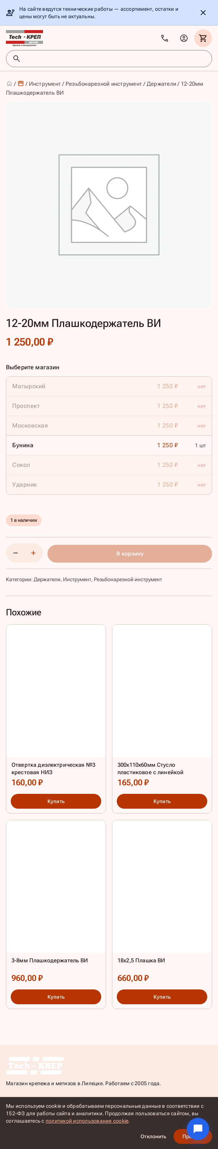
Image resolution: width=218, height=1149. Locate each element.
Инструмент (45, 84)
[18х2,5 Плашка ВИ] (162, 903)
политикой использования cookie (87, 1121)
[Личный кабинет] (184, 38)
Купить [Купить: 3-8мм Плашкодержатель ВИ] (56, 997)
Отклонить (153, 1136)
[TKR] (24, 38)
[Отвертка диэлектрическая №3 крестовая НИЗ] (56, 708)
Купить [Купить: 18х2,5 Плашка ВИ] (162, 997)
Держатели (161, 84)
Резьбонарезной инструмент (104, 84)
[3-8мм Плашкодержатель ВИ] (56, 903)
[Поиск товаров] (116, 58)
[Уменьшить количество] (15, 553)
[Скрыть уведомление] (203, 13)
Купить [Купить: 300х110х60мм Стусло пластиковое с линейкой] (162, 802)
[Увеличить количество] (33, 553)
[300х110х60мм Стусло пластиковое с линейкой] (162, 708)
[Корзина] (203, 38)
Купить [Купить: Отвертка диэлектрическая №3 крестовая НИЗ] (56, 802)
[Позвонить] (165, 38)
